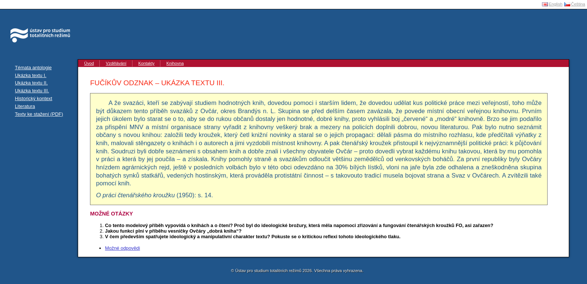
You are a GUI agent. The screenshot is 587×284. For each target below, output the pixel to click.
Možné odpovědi (122, 248)
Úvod (89, 63)
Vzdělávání (116, 63)
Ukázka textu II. (31, 83)
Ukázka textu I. (30, 75)
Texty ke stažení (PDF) (39, 114)
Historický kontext (33, 98)
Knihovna (175, 63)
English (555, 4)
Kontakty (146, 63)
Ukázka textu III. (32, 90)
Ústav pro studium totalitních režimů (36, 18)
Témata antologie (33, 67)
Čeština (578, 4)
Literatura (25, 106)
